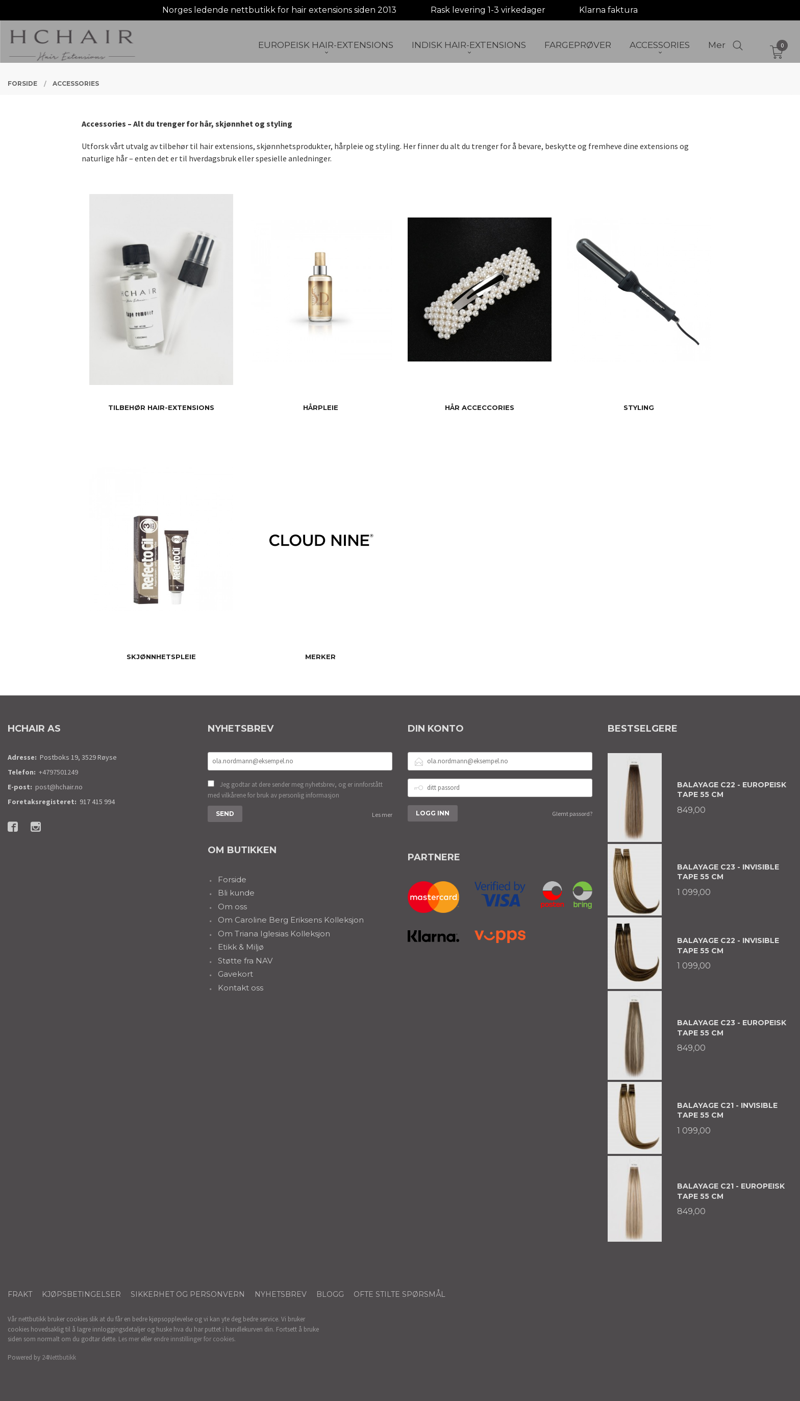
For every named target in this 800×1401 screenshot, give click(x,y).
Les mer (382, 814)
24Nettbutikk (59, 1357)
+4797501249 (58, 772)
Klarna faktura (608, 10)
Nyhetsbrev (281, 1294)
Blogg (330, 1294)
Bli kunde (236, 893)
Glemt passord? (572, 813)
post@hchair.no (59, 786)
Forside (232, 879)
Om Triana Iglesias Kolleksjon (274, 933)
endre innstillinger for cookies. (195, 1339)
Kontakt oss (240, 988)
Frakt (20, 1294)
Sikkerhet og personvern (188, 1294)
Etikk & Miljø (241, 947)
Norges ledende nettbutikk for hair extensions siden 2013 (279, 10)
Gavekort (235, 974)
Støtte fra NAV (245, 960)
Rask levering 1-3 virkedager (488, 10)
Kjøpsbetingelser (81, 1294)
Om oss (232, 906)
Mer (717, 46)
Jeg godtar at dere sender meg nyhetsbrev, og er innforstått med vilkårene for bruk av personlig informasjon (295, 790)
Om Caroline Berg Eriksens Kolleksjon (291, 920)
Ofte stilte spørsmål (399, 1294)
